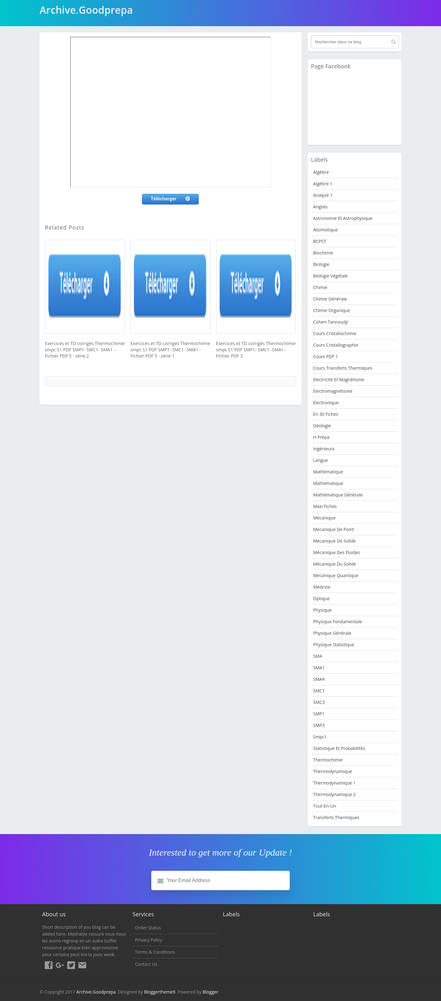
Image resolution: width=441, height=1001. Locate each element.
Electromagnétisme (332, 391)
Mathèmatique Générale (338, 495)
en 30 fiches (325, 414)
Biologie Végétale (330, 276)
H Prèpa (321, 437)
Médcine (322, 587)
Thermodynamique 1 (334, 783)
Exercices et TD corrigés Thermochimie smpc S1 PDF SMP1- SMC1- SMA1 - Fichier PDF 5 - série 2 (85, 349)
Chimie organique (331, 310)
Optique (321, 598)
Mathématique (328, 472)
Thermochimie (327, 760)
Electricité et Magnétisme (338, 379)
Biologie (321, 264)
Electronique (326, 403)
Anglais (320, 207)
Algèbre (321, 172)
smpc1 (320, 737)
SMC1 (319, 691)
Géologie (322, 426)
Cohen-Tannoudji (330, 322)
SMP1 (319, 714)
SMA (317, 656)
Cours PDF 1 (325, 356)
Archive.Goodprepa (96, 992)
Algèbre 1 (322, 184)
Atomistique (325, 230)
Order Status (148, 928)
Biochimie (323, 253)
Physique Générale (332, 633)
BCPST (319, 241)
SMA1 (319, 668)
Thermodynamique (332, 771)
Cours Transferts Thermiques (342, 368)
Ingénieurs (324, 449)
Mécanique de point (333, 529)
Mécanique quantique (335, 575)
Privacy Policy (148, 940)
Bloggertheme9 (159, 992)
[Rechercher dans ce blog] (355, 42)
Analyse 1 (322, 195)
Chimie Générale (330, 299)
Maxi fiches (325, 506)
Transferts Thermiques (336, 817)
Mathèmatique (328, 483)
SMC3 (319, 702)
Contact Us (146, 964)
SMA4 (319, 679)
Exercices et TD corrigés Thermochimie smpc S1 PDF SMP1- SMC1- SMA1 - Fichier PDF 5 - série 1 (170, 349)
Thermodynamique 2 (334, 794)
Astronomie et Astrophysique (342, 218)
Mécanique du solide (334, 564)
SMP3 (319, 725)
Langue (320, 460)
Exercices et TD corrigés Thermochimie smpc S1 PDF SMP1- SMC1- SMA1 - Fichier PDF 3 (256, 349)
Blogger (210, 992)
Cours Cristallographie (335, 345)
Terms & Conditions (155, 952)
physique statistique (333, 645)
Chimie (320, 287)
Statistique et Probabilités (339, 748)
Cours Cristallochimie (334, 333)
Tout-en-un (324, 806)
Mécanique (324, 518)
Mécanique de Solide (334, 541)
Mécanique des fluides (336, 552)
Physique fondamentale (337, 621)
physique (322, 610)
